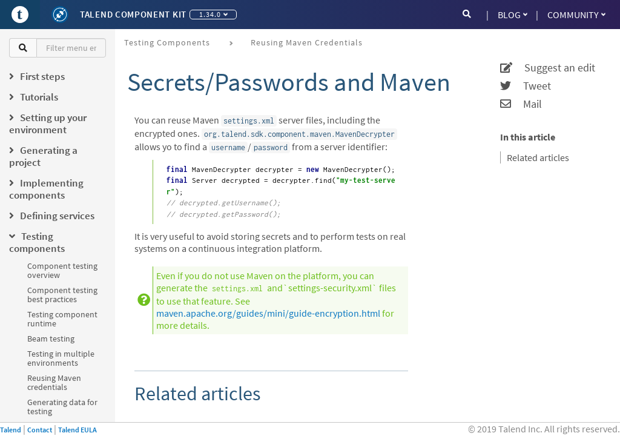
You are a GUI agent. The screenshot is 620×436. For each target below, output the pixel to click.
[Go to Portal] (20, 14)
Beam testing (50, 338)
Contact (39, 429)
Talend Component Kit (133, 14)
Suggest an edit (547, 68)
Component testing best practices (62, 295)
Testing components (167, 42)
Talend (10, 429)
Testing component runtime (62, 319)
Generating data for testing (62, 407)
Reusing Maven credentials (54, 382)
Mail (521, 104)
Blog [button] (512, 14)
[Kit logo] (60, 14)
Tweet (525, 86)
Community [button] (576, 14)
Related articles (538, 157)
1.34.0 (213, 14)
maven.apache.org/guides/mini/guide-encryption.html (268, 313)
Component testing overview (62, 270)
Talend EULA (77, 429)
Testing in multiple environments (60, 358)
